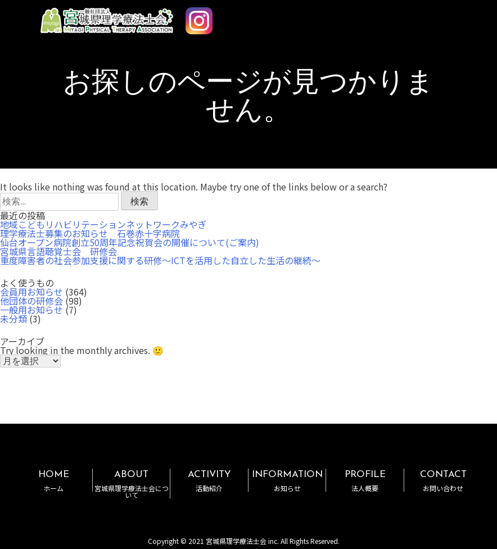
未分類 (13, 318)
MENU (456, 16)
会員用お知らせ (31, 291)
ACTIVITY (208, 481)
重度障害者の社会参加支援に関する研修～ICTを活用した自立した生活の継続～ (160, 260)
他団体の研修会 (31, 300)
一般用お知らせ (31, 309)
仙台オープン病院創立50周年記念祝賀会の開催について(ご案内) (129, 242)
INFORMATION (287, 481)
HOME (53, 481)
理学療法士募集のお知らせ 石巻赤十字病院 (90, 233)
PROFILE (364, 481)
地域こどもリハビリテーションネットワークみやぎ (103, 224)
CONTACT (443, 481)
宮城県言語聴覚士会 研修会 (58, 251)
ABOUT (131, 484)
